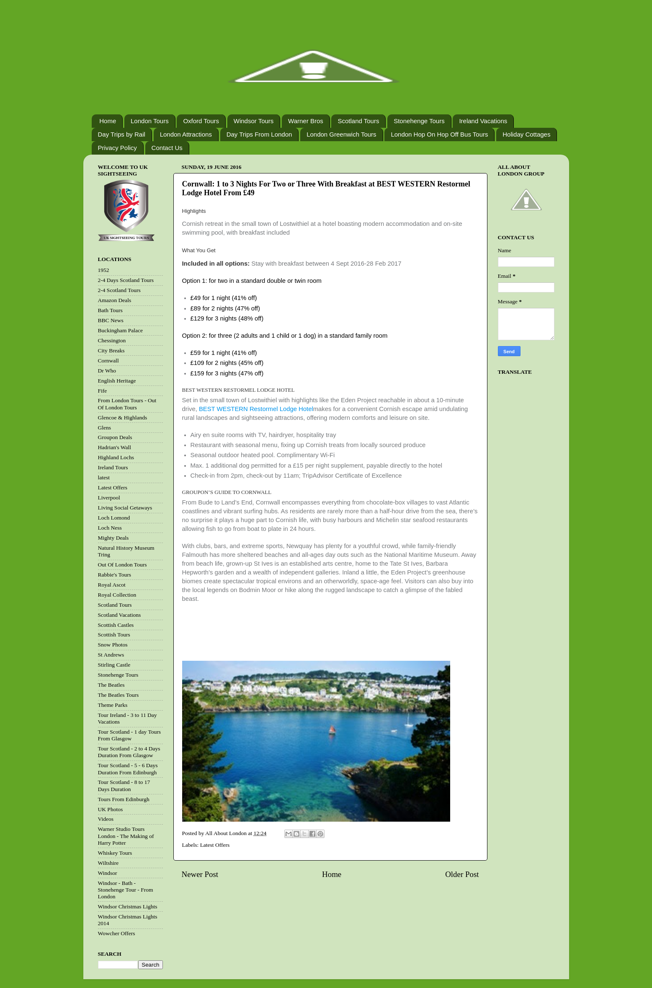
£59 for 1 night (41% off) (224, 352)
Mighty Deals (113, 538)
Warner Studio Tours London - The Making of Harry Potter (126, 836)
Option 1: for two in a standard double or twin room (252, 280)
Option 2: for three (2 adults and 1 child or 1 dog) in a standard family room (285, 335)
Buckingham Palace (120, 330)
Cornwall (108, 360)
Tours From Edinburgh (123, 799)
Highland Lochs (116, 457)
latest (104, 477)
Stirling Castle (114, 665)
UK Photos (110, 809)
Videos (105, 819)
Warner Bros (305, 120)
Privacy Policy (117, 147)
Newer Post (200, 874)
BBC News (111, 320)
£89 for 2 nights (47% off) (225, 308)
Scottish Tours (114, 634)
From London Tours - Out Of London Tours (127, 403)
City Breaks (111, 350)
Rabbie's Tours (114, 575)
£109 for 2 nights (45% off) (227, 363)
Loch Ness (110, 528)
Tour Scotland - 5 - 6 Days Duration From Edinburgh (128, 768)
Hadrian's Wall (114, 447)
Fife (102, 391)
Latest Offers (215, 845)
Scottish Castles (116, 625)
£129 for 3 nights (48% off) (227, 318)
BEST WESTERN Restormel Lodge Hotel (256, 409)
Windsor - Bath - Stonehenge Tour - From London (125, 890)
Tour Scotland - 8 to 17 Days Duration (124, 785)
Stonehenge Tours (419, 120)
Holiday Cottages (526, 134)
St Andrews (111, 655)
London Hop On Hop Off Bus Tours (439, 134)
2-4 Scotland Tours (119, 290)
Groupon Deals (115, 437)
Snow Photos (113, 644)
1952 (103, 270)
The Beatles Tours (118, 695)
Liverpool (109, 497)
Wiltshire (108, 863)
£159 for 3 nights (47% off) (227, 373)
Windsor (107, 873)
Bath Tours (110, 310)
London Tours (150, 120)
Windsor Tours (254, 120)
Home (107, 120)
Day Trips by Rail (121, 134)
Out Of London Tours (122, 564)
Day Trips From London (259, 134)
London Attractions (186, 134)
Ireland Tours (113, 467)
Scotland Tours (358, 120)
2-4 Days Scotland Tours (126, 280)
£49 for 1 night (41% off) (224, 298)
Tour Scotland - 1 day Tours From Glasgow (129, 735)
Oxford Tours (201, 120)
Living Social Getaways (125, 507)
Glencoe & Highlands (122, 417)
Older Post (462, 874)
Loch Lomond (114, 518)
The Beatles (111, 685)
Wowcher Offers (116, 933)
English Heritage (117, 381)
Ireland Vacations (483, 120)
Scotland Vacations (119, 615)
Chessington (112, 340)
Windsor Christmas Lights (127, 906)
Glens (104, 427)
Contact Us (167, 147)
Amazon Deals (114, 300)
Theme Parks (113, 705)
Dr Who (107, 370)
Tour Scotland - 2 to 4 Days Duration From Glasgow (129, 751)
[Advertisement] (328, 639)
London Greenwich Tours (341, 134)
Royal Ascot (112, 585)
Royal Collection (117, 595)
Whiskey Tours (115, 853)
